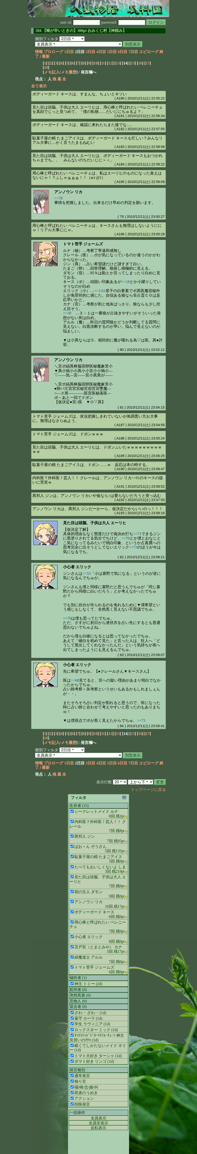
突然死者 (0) (80, 995)
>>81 (136, 478)
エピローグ (149, 52)
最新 (46, 56)
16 (140, 63)
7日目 (133, 52)
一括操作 (77, 1112)
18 (46, 67)
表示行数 (104, 782)
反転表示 (98, 1128)
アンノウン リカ (68, 192)
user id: (80, 22)
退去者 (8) (78, 1007)
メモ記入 (52, 72)
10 (96, 63)
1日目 (69, 52)
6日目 (122, 52)
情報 (39, 52)
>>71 (137, 534)
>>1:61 (100, 291)
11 (103, 63)
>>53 (86, 573)
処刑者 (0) (78, 990)
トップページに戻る (148, 790)
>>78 (58, 198)
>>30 (67, 313)
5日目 (112, 52)
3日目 (90, 52)
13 (118, 63)
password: (123, 22)
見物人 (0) (78, 1001)
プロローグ (53, 52)
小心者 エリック (77, 567)
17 (148, 63)
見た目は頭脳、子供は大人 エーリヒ (94, 523)
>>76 (125, 538)
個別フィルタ (46, 39)
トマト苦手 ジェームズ (83, 244)
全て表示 (39, 86)
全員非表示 (98, 1123)
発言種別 (77, 1070)
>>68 (75, 680)
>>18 (125, 282)
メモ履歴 (68, 72)
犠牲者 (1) (78, 978)
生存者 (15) (79, 806)
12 (110, 63)
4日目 (101, 52)
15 (133, 63)
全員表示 (98, 1118)
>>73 (133, 547)
